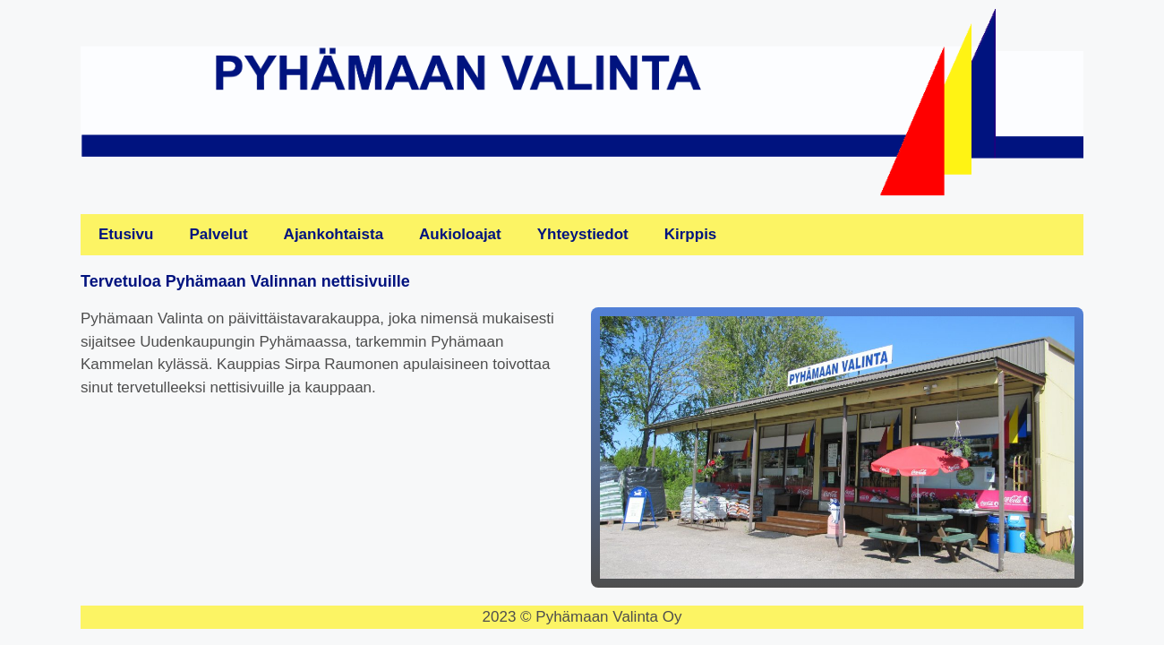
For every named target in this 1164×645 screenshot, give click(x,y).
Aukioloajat (460, 234)
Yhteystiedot (583, 234)
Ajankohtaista (333, 234)
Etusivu (125, 234)
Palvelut (218, 234)
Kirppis (690, 234)
